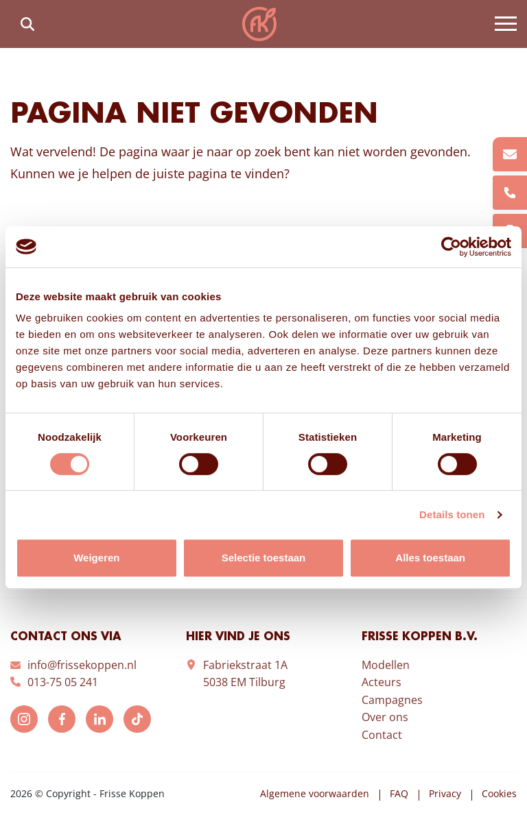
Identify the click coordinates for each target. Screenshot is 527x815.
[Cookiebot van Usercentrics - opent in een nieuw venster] (451, 246)
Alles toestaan (430, 557)
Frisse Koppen (259, 24)
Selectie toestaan (264, 557)
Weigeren (96, 557)
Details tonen (451, 514)
